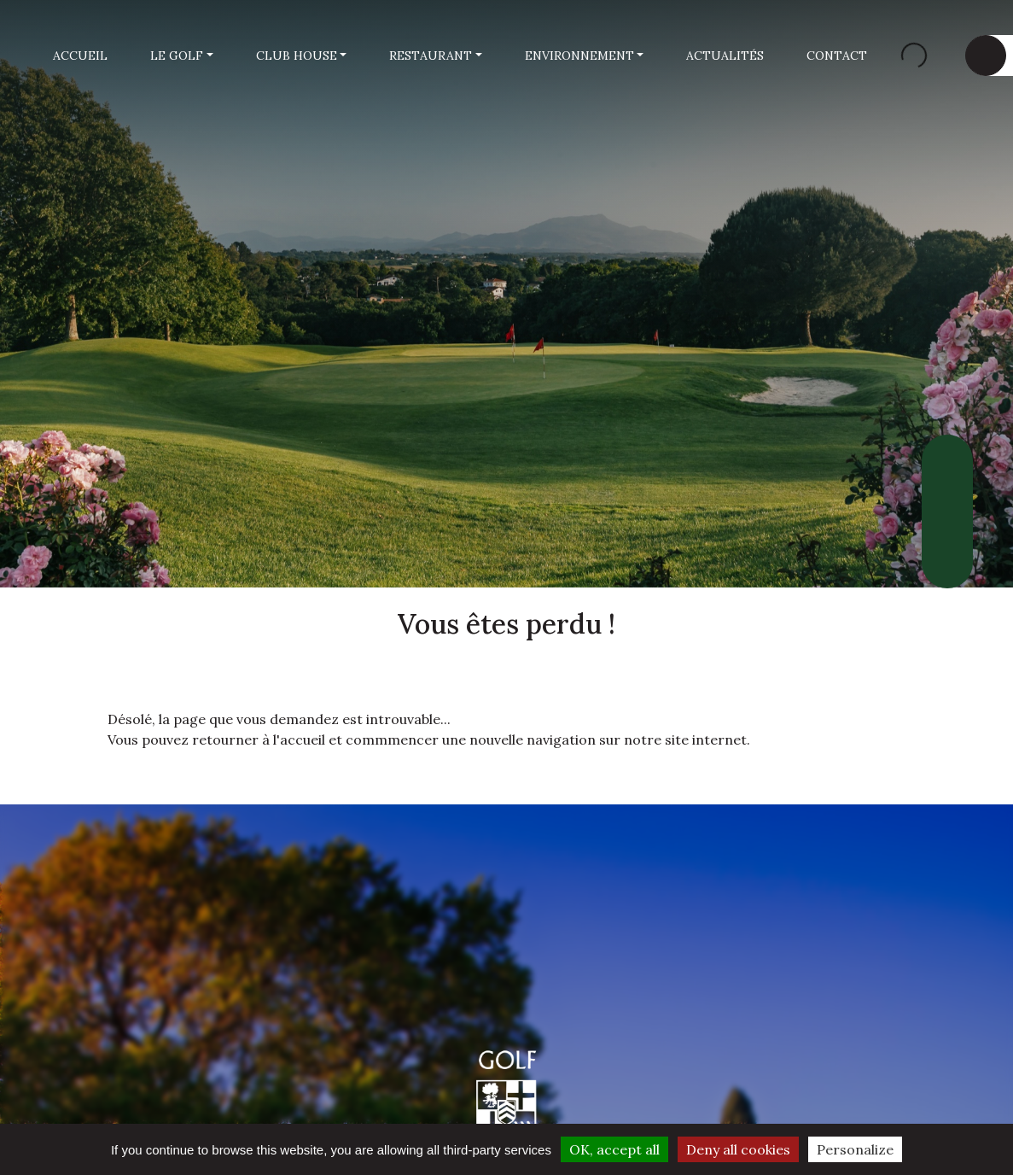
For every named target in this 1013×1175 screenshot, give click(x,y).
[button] (181, 56)
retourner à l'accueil (258, 739)
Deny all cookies (738, 1149)
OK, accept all (614, 1149)
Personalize (855, 1149)
